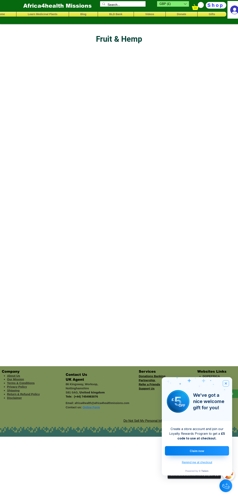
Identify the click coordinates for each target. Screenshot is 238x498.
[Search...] (122, 5)
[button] (173, 4)
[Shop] (216, 5)
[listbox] (173, 4)
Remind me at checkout (197, 462)
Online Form (91, 407)
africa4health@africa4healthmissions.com (102, 403)
